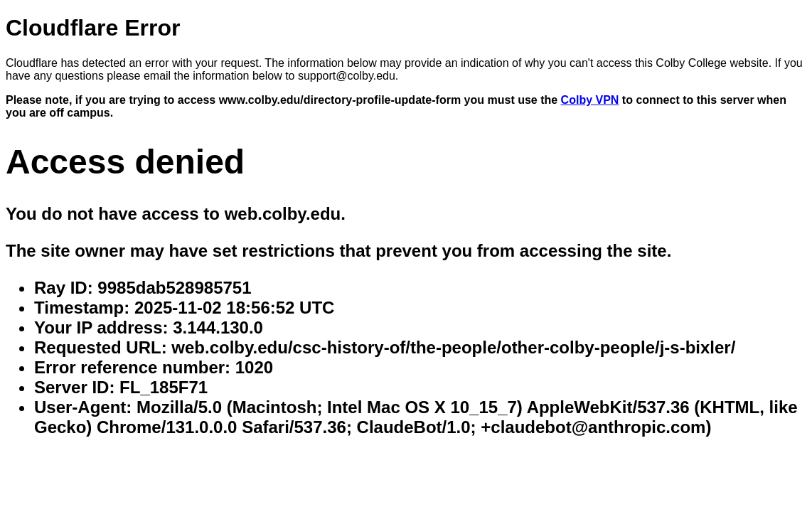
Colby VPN (590, 100)
